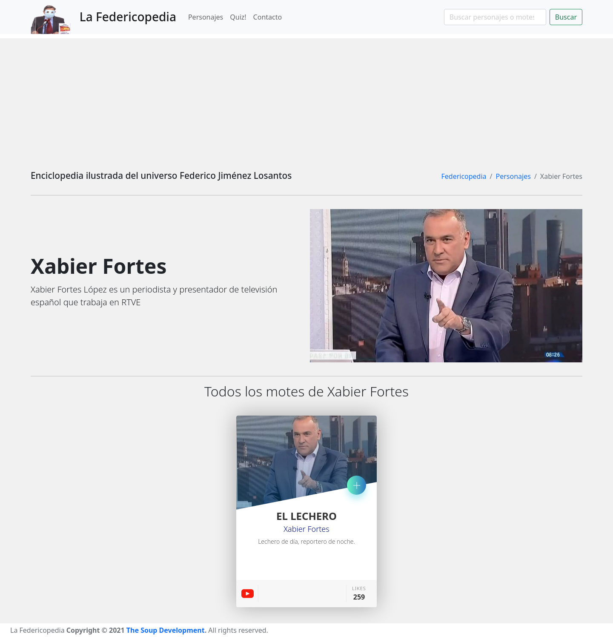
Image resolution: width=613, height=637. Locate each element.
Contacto (267, 17)
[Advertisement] (306, 98)
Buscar (566, 17)
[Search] (495, 17)
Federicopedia (463, 176)
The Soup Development (165, 630)
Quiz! (238, 17)
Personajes (205, 17)
